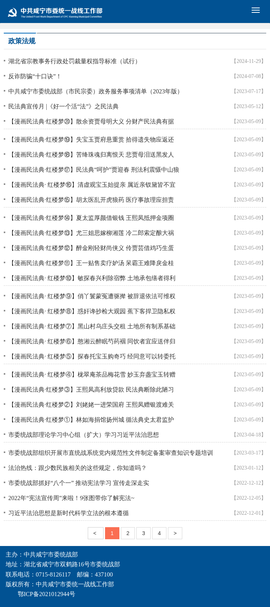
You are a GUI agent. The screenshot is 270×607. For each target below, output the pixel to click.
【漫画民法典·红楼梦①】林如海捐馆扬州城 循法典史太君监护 (91, 419)
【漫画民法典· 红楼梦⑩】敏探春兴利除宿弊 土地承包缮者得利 (91, 278)
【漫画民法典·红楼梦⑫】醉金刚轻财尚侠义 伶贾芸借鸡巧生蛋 (91, 248)
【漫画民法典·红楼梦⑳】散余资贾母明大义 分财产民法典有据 (91, 121)
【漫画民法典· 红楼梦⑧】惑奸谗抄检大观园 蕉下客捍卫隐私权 (91, 311)
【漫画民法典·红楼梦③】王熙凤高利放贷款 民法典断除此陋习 (91, 389)
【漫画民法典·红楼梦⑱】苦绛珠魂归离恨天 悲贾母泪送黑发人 (91, 154)
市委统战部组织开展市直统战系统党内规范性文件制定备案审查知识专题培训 (110, 453)
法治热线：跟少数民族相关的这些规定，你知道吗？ (77, 468)
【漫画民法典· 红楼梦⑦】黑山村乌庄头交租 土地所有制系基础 (91, 326)
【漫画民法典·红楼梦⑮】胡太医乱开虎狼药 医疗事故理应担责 (91, 200)
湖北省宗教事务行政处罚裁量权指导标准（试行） (74, 61)
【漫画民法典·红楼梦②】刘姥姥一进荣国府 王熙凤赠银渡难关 (91, 404)
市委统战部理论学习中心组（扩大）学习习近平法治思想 (83, 435)
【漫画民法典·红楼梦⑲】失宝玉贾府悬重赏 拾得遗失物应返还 (91, 139)
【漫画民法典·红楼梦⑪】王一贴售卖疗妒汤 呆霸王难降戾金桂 (91, 263)
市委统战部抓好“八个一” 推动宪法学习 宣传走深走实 (78, 483)
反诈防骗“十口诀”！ (35, 76)
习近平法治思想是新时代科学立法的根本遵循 (68, 513)
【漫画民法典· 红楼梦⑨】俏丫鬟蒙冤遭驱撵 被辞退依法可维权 (91, 296)
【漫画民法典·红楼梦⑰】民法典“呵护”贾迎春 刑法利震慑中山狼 (93, 169)
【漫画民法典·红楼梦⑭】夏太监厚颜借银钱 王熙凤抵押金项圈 (91, 218)
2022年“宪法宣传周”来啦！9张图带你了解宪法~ (71, 498)
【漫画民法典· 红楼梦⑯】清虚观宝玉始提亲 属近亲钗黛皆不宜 (91, 184)
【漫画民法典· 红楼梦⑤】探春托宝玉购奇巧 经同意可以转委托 (91, 356)
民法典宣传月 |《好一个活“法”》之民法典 (63, 106)
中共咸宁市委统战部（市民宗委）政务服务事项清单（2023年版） (95, 91)
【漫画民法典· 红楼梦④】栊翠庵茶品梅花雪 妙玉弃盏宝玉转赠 (91, 374)
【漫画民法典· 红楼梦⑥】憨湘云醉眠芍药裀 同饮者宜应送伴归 (91, 341)
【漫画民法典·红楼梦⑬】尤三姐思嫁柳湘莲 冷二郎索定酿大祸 (91, 233)
